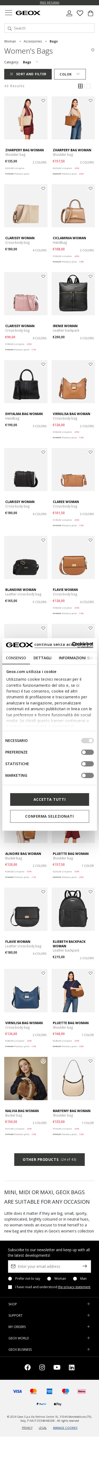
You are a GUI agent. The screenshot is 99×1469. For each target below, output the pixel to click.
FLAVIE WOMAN (65, 589)
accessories (33, 41)
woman (10, 41)
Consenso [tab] (16, 657)
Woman (60, 1279)
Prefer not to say (27, 1279)
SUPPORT (15, 1315)
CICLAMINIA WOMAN (69, 238)
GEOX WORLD (18, 1338)
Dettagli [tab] (42, 657)
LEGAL (43, 1428)
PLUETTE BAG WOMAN (71, 853)
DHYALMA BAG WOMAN (24, 414)
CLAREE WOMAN (66, 502)
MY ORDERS (17, 1327)
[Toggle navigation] (8, 13)
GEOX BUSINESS (20, 1349)
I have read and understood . (53, 1287)
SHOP (12, 1304)
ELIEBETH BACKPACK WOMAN (69, 943)
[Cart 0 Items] (90, 15)
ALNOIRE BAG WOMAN (23, 853)
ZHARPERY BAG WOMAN (24, 150)
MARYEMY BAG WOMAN (72, 1111)
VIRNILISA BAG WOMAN (71, 414)
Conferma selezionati (49, 816)
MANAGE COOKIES (65, 1428)
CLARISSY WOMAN (20, 238)
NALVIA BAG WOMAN (22, 1111)
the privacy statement (74, 1287)
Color (70, 74)
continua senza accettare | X (63, 644)
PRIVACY (27, 1428)
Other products (49, 1159)
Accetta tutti (49, 799)
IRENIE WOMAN (65, 326)
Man (83, 1279)
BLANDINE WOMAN (20, 589)
